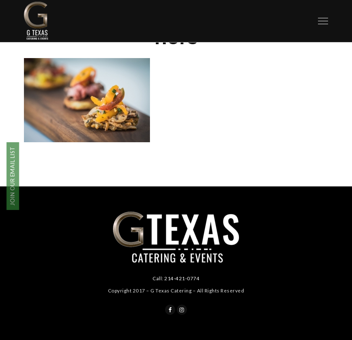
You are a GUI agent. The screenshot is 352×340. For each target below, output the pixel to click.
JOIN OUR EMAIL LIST (12, 176)
